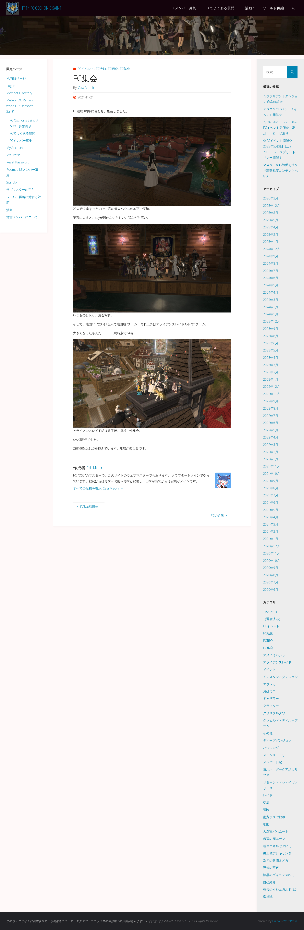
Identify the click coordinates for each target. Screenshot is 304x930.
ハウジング (271, 747)
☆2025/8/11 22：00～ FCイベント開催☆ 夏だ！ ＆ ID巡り (281, 128)
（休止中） (271, 611)
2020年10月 (271, 560)
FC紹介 (113, 69)
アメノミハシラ (274, 655)
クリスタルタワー (275, 713)
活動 (9, 210)
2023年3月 (270, 365)
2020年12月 (271, 546)
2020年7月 (270, 582)
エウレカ (269, 684)
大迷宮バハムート (275, 831)
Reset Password (17, 162)
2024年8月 (270, 263)
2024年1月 (270, 314)
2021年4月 (270, 517)
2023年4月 (270, 357)
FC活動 (101, 69)
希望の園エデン (274, 838)
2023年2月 (270, 372)
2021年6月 (270, 502)
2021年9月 (270, 481)
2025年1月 (270, 241)
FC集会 (125, 69)
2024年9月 (270, 256)
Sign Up (11, 182)
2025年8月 (270, 212)
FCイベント (86, 69)
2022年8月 (270, 408)
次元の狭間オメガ (275, 860)
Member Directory (19, 93)
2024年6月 (270, 278)
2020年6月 (270, 589)
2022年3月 (270, 444)
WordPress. (290, 921)
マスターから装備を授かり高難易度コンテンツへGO (280, 170)
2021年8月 (270, 488)
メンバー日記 (272, 762)
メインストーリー (275, 755)
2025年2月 (270, 234)
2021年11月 (271, 466)
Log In (10, 85)
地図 (266, 824)
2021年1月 (270, 539)
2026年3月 (270, 198)
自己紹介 (269, 882)
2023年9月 (270, 328)
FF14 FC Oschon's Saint (42, 8)
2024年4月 (270, 292)
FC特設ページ (16, 78)
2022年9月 (270, 401)
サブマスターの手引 (20, 189)
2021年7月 (270, 495)
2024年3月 (270, 300)
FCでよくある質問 (22, 133)
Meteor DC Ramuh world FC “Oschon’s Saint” (19, 106)
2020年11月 (271, 553)
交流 (266, 802)
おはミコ (269, 691)
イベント (269, 669)
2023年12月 (271, 321)
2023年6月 (270, 343)
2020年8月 (270, 575)
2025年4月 (270, 227)
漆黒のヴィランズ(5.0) (278, 875)
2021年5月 (270, 510)
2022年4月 (270, 437)
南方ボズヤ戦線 (274, 817)
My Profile (13, 155)
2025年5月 (270, 220)
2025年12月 (271, 205)
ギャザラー (271, 698)
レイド (268, 795)
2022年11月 (271, 394)
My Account (14, 148)
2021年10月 (271, 473)
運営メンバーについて (22, 217)
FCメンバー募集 (20, 140)
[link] (293, 8)
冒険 (266, 810)
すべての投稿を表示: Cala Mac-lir (98, 488)
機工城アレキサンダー (279, 853)
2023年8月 (270, 336)
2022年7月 (270, 416)
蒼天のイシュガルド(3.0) (280, 889)
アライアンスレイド (277, 662)
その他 (268, 733)
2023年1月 (270, 379)
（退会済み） (272, 619)
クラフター (271, 706)
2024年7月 (270, 271)
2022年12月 (271, 386)
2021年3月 (270, 524)
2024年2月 (270, 307)
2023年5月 (270, 350)
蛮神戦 (268, 897)
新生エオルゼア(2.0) (277, 846)
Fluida (275, 921)
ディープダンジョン (277, 740)
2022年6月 (270, 423)
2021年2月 (270, 531)
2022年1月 (270, 459)
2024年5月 (270, 285)
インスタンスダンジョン (280, 677)
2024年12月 (271, 249)
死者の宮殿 (271, 867)
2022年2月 (270, 452)
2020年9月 (270, 568)
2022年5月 (270, 430)
